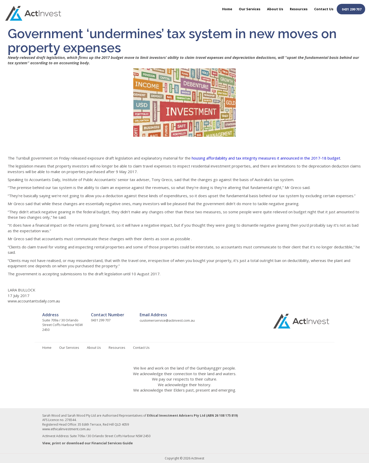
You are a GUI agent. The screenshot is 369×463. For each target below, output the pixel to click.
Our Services (249, 9)
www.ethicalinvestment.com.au (66, 429)
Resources (299, 9)
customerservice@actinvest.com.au (167, 320)
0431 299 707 (351, 9)
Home (227, 9)
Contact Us (323, 9)
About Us (275, 9)
